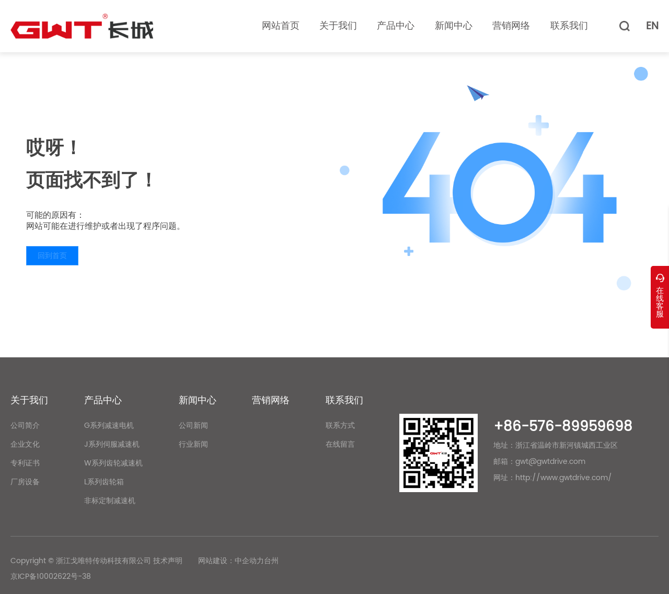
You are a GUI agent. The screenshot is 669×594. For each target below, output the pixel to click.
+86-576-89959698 (562, 427)
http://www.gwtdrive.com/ (563, 478)
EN (652, 26)
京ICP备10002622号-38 (50, 576)
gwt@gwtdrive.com (550, 462)
